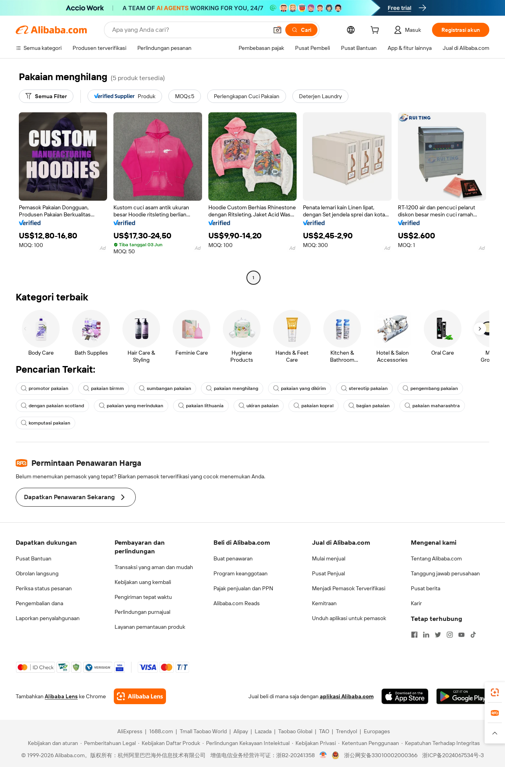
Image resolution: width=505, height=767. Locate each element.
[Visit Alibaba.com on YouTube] (461, 634)
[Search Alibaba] (189, 30)
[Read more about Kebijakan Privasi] (314, 743)
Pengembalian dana (39, 603)
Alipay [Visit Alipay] (240, 731)
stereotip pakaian (364, 388)
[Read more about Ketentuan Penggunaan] (368, 743)
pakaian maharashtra (432, 406)
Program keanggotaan (240, 573)
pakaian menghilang (232, 388)
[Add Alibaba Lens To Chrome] (140, 696)
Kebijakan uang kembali (143, 582)
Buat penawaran (233, 558)
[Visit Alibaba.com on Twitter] (437, 634)
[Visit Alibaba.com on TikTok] (473, 634)
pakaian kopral (314, 406)
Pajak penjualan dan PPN (243, 588)
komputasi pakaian (45, 423)
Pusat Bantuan (33, 558)
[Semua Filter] (46, 96)
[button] (277, 30)
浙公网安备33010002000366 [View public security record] (380, 755)
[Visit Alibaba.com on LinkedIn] (426, 634)
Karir (416, 603)
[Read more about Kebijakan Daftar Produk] (169, 743)
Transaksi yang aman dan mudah (154, 567)
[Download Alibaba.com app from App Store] (404, 696)
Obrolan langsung (37, 573)
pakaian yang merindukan (131, 406)
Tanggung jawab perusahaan (445, 573)
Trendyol (346, 731)
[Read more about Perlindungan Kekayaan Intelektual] (246, 743)
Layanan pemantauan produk (150, 627)
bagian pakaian (369, 406)
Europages (377, 731)
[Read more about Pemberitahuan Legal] (108, 743)
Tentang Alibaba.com (436, 558)
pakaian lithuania (201, 406)
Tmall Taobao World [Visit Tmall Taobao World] (203, 731)
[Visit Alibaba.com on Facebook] (414, 634)
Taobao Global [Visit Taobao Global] (295, 731)
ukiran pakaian (259, 406)
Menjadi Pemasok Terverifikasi (348, 588)
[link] (495, 692)
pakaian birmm (103, 388)
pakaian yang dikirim (299, 388)
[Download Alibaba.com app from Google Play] (462, 696)
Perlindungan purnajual (142, 612)
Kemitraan (324, 603)
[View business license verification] (323, 755)
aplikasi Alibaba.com (347, 696)
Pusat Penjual (328, 573)
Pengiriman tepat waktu (143, 597)
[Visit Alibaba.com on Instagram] (449, 634)
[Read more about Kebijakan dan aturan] (52, 743)
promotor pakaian (44, 388)
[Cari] (301, 30)
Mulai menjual (328, 558)
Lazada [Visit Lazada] (263, 731)
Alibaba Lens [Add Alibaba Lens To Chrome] (61, 696)
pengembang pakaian (430, 388)
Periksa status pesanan (44, 588)
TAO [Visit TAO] (324, 731)
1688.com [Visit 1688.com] (161, 731)
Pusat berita (425, 588)
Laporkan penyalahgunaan (48, 618)
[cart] (376, 31)
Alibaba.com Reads (236, 603)
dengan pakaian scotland (52, 406)
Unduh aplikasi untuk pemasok (349, 618)
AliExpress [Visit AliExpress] (129, 731)
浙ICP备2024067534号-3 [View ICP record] (453, 755)
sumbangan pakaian (165, 388)
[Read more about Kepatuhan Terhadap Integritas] (440, 743)
